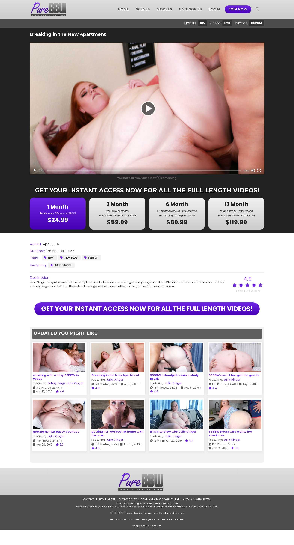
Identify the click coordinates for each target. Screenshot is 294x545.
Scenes (143, 9)
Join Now (238, 9)
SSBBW (91, 257)
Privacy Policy (127, 513)
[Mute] (253, 170)
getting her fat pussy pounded (56, 446)
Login (214, 9)
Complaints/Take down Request (159, 513)
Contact (88, 513)
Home (123, 9)
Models (164, 9)
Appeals (187, 513)
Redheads (69, 257)
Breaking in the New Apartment (115, 389)
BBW (49, 257)
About (111, 513)
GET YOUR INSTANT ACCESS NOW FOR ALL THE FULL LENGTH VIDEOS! (147, 316)
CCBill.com (160, 533)
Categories (190, 9)
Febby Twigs (56, 398)
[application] (147, 108)
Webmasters (203, 513)
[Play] (147, 108)
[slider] (144, 170)
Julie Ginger (61, 265)
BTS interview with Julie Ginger (173, 446)
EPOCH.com (177, 533)
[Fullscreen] (259, 170)
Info (100, 513)
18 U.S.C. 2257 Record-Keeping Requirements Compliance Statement (147, 527)
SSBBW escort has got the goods (234, 389)
